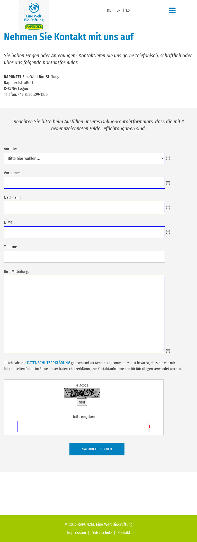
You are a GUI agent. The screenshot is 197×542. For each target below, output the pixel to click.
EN (119, 10)
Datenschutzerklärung (48, 362)
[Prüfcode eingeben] (82, 426)
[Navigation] (172, 10)
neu (82, 402)
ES (128, 10)
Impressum (76, 532)
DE (109, 10)
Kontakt (124, 532)
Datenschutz (102, 532)
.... (84, 158)
